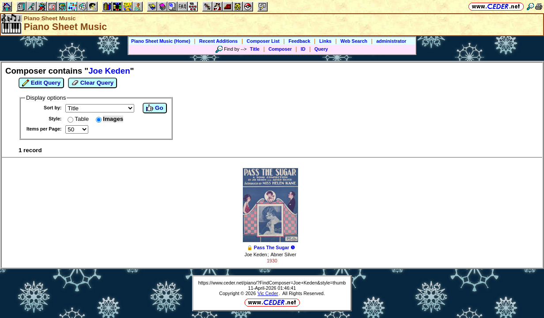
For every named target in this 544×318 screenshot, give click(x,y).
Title (255, 49)
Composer (280, 49)
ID (303, 49)
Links (325, 41)
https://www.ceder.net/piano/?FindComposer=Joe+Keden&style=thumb (272, 282)
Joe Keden (256, 254)
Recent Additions (218, 41)
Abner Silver (283, 254)
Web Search (353, 41)
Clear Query (92, 82)
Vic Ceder (267, 293)
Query (321, 49)
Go (154, 108)
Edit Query (41, 82)
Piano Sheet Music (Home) (160, 41)
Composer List (263, 41)
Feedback (299, 41)
